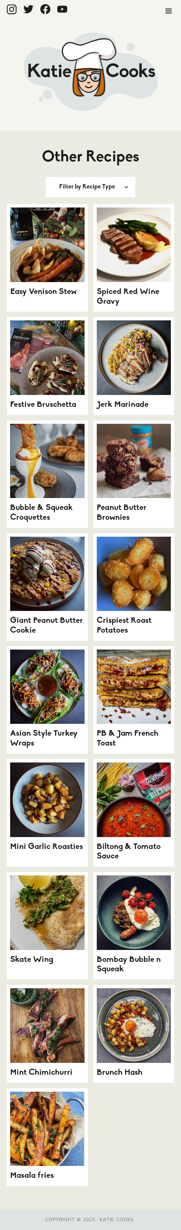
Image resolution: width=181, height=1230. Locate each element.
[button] (168, 11)
